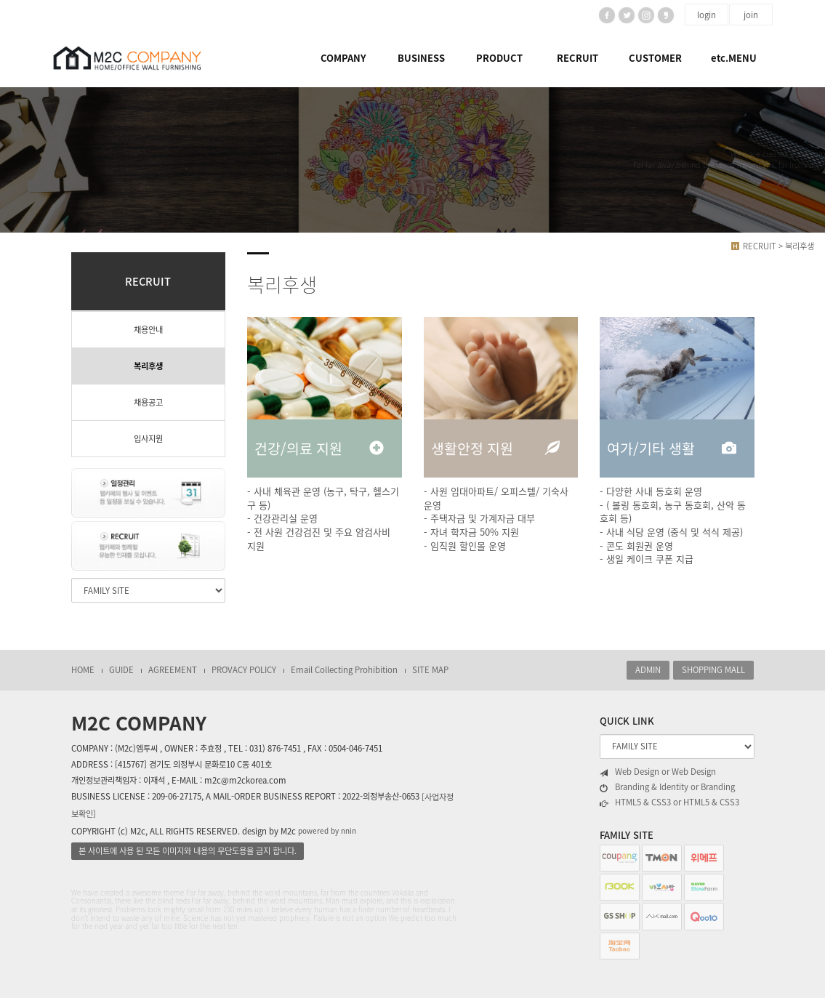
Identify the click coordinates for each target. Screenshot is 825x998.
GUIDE (121, 670)
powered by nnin (327, 830)
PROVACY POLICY (244, 670)
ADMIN (648, 670)
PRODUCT (499, 58)
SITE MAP (430, 670)
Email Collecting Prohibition (344, 670)
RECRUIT (577, 58)
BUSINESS (421, 58)
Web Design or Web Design (658, 772)
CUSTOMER (655, 58)
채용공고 (148, 402)
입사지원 (148, 438)
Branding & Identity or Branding (667, 787)
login (706, 15)
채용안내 (148, 329)
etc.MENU (734, 58)
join (751, 15)
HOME (82, 670)
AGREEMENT (172, 670)
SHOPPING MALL (713, 670)
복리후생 (148, 366)
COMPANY (343, 58)
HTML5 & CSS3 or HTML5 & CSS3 (669, 802)
